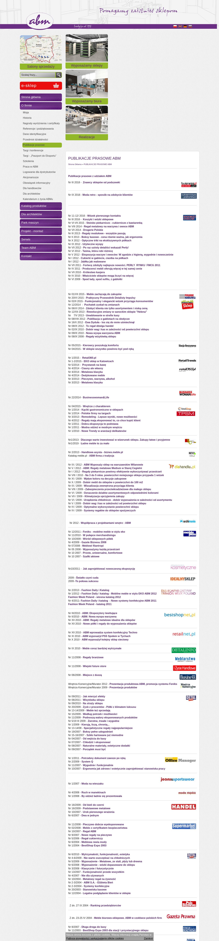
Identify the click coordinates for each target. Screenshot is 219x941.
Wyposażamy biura (132, 69)
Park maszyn (30, 222)
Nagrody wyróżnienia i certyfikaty (41, 123)
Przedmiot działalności (35, 139)
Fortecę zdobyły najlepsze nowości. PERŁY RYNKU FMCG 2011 (121, 187)
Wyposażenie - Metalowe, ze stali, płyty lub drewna (112, 784)
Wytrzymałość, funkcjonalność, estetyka (106, 777)
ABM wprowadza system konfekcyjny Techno (110, 555)
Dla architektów (31, 193)
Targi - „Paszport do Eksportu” (40, 155)
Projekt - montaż (32, 231)
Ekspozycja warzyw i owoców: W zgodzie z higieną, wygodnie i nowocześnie (127, 177)
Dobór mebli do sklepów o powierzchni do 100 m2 (112, 405)
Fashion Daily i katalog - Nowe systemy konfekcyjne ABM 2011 (118, 523)
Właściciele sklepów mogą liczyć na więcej (108, 198)
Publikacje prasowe (34, 145)
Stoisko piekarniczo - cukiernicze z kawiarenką (114, 145)
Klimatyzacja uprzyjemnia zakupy (104, 419)
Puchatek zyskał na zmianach (101, 227)
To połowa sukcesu (86, 504)
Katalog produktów (33, 206)
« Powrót (73, 923)
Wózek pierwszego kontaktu (104, 138)
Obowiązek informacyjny (36, 183)
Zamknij (148, 938)
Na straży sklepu (93, 626)
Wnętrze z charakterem (96, 328)
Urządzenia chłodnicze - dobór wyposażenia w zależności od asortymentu (128, 422)
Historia (27, 118)
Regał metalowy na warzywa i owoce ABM (109, 149)
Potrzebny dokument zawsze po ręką (103, 680)
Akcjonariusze (31, 177)
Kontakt (26, 256)
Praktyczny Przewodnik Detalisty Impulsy (110, 220)
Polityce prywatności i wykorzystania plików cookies (95, 938)
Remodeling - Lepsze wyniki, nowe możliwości (109, 339)
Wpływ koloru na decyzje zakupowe (105, 401)
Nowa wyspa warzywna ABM (103, 255)
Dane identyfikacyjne (34, 134)
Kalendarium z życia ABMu (38, 199)
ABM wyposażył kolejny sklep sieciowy (105, 562)
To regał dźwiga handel (100, 248)
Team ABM (28, 247)
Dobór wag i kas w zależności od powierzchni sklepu (117, 252)
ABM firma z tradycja (101, 378)
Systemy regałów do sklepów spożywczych (110, 433)
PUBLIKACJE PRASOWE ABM (98, 87)
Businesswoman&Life (96, 320)
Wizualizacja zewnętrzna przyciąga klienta (108, 408)
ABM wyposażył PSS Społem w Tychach (106, 558)
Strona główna (31, 97)
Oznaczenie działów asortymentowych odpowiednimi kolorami (121, 415)
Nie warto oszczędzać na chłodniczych (107, 780)
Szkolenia (28, 161)
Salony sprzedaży (41, 66)
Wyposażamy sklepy (86, 69)
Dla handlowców (32, 188)
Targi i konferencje (33, 150)
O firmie (26, 105)
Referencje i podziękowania (38, 128)
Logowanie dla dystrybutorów (39, 172)
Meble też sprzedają (98, 633)
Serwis (25, 239)
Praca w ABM (30, 166)
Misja (26, 112)
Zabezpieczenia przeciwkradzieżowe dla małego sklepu (118, 412)
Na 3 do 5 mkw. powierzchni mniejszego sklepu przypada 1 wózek (124, 397)
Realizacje (178, 69)
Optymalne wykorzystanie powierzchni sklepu (111, 429)
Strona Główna (75, 87)
